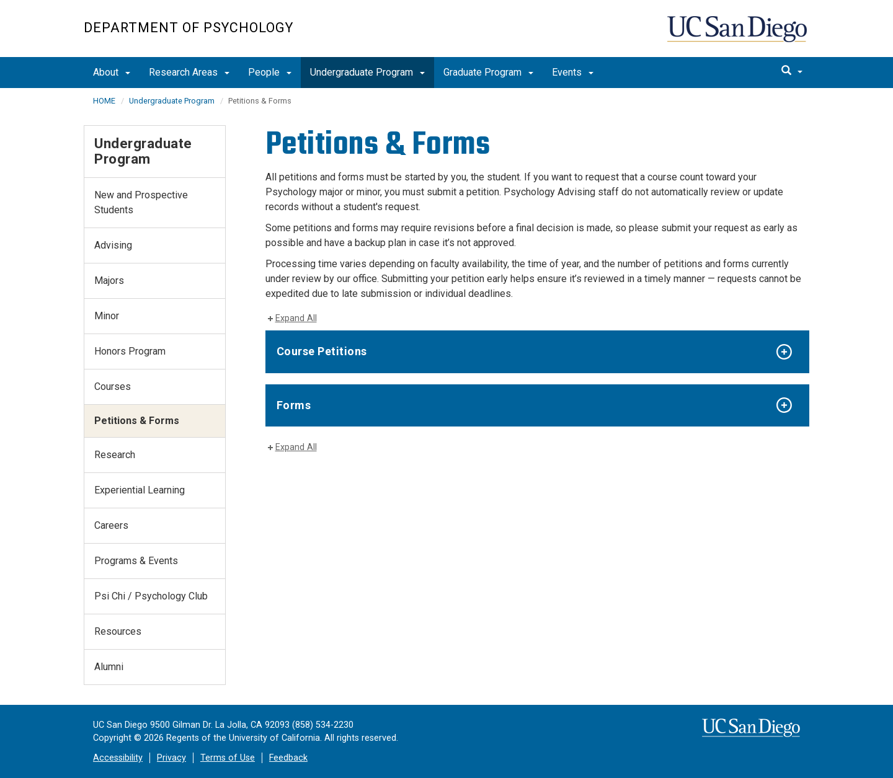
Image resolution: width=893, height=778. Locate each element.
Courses (112, 386)
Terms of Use (227, 758)
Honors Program (130, 351)
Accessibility (118, 758)
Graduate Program (488, 72)
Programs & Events (136, 561)
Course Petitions (322, 351)
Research (114, 455)
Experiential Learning (139, 490)
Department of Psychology (188, 27)
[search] (792, 71)
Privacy (171, 758)
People (269, 72)
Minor (106, 316)
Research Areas (189, 72)
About (111, 72)
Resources (117, 631)
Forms (294, 405)
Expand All (296, 318)
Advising (113, 245)
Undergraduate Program (367, 72)
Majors (109, 280)
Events (572, 72)
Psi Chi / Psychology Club (151, 596)
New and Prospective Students (141, 202)
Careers (111, 525)
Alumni (108, 667)
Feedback (288, 758)
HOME (104, 100)
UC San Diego (738, 35)
